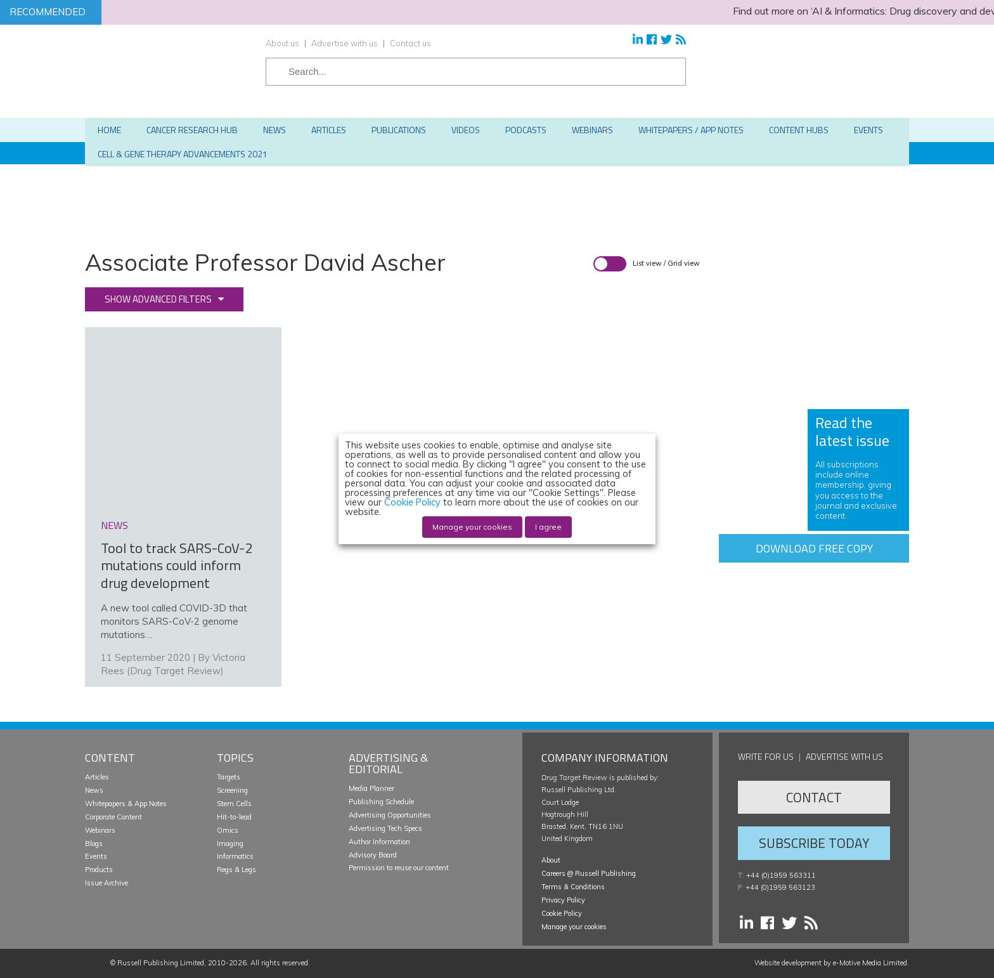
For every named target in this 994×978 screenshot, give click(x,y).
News (94, 790)
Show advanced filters (158, 299)
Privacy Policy (563, 900)
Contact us (410, 43)
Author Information (379, 841)
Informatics (235, 856)
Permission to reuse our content (399, 867)
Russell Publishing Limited (160, 962)
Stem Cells (234, 803)
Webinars (100, 830)
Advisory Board (373, 855)
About (550, 860)
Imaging (230, 843)
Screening (232, 790)
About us (282, 43)
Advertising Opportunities (390, 815)
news (114, 525)
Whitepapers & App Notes (126, 803)
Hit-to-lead (234, 816)
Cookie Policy (561, 913)
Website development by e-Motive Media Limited (830, 962)
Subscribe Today (814, 843)
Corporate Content (113, 816)
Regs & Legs (236, 869)
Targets (228, 777)
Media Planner (371, 788)
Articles (97, 777)
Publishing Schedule (381, 801)
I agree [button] (548, 526)
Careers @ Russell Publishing (588, 873)
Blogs (94, 843)
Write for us (766, 756)
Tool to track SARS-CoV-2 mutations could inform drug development (176, 565)
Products (99, 869)
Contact (814, 797)
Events (96, 856)
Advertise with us (344, 43)
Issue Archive (106, 882)
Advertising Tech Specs (385, 828)
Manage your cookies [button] (574, 926)
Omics (227, 830)
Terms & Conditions (573, 886)
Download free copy (814, 548)
